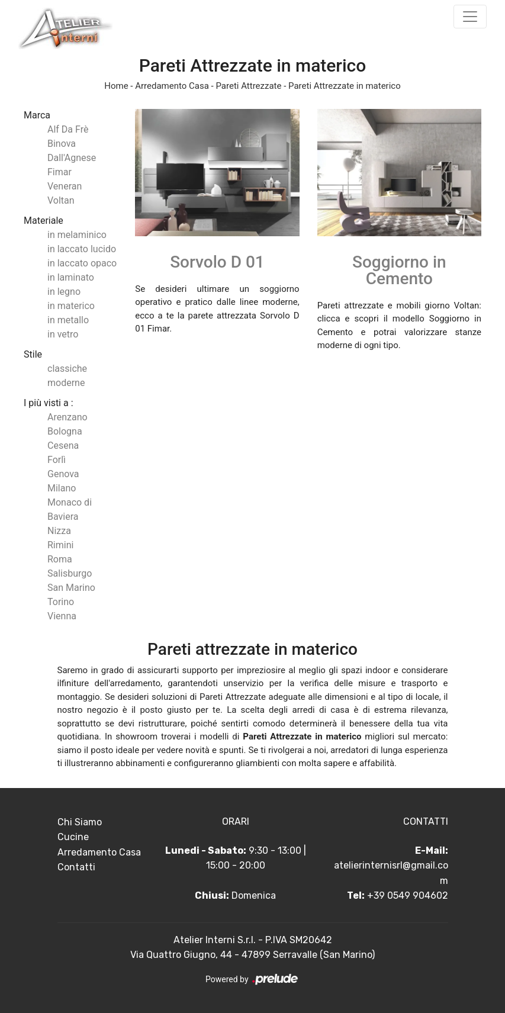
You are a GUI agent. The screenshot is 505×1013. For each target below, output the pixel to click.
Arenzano (67, 417)
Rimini (60, 545)
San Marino (71, 587)
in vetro (62, 334)
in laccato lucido (81, 249)
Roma (59, 559)
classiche (67, 368)
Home (116, 86)
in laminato (70, 277)
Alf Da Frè (67, 129)
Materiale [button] (43, 220)
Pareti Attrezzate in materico (344, 86)
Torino (60, 601)
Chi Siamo (79, 822)
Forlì (56, 459)
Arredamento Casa (172, 86)
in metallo (68, 320)
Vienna (61, 616)
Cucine (73, 836)
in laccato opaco (82, 263)
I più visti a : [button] (48, 403)
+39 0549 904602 (407, 895)
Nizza (59, 530)
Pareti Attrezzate (248, 86)
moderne (66, 382)
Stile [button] (33, 354)
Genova (63, 474)
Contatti (76, 867)
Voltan (61, 200)
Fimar (59, 172)
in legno (64, 291)
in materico (71, 305)
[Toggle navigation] (470, 16)
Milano (61, 488)
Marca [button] (37, 115)
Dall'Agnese (71, 157)
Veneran (64, 186)
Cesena (63, 445)
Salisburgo (69, 573)
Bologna (64, 431)
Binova (61, 143)
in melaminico (77, 234)
